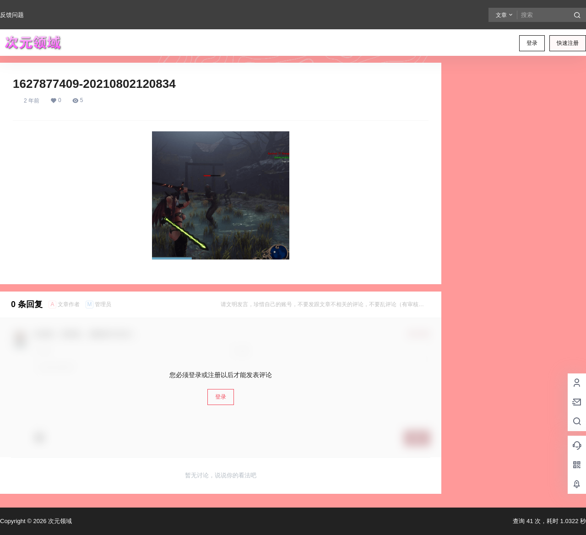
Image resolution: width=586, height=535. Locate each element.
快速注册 (568, 43)
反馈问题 (12, 14)
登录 (531, 43)
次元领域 (59, 521)
